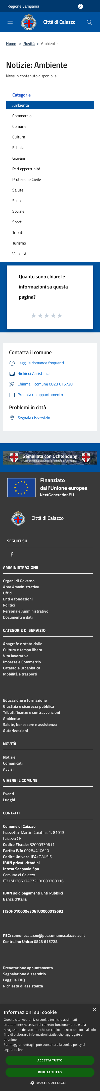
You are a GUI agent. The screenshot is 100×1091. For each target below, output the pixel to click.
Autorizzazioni (15, 731)
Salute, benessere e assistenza (30, 724)
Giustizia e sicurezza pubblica (28, 706)
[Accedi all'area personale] (80, 6)
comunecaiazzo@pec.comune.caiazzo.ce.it (48, 935)
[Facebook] (12, 554)
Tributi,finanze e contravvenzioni (31, 712)
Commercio (21, 116)
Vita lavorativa (15, 656)
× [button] (94, 1010)
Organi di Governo (19, 581)
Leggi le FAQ (14, 980)
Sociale (18, 211)
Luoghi (9, 800)
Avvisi (8, 769)
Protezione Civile (26, 179)
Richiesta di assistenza (23, 986)
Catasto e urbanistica (21, 668)
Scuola (18, 201)
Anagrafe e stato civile (22, 644)
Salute (17, 190)
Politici (9, 605)
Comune (19, 126)
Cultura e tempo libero (22, 650)
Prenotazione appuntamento (28, 968)
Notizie (9, 757)
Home (11, 43)
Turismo (19, 243)
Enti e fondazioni (18, 599)
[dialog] (50, 1047)
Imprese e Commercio (22, 662)
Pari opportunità (26, 169)
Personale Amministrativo (25, 611)
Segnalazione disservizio (24, 974)
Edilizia (18, 147)
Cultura (18, 137)
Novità (29, 43)
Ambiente (20, 105)
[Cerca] (89, 22)
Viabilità (19, 254)
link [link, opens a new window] (20, 1050)
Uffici (7, 593)
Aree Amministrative (21, 587)
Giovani (18, 158)
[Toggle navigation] (10, 22)
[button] (50, 1082)
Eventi (8, 794)
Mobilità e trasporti (20, 674)
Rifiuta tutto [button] (50, 1072)
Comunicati (13, 763)
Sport (17, 222)
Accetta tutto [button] (50, 1060)
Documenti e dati (18, 617)
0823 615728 (46, 941)
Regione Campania (23, 6)
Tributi (17, 232)
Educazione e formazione (25, 700)
